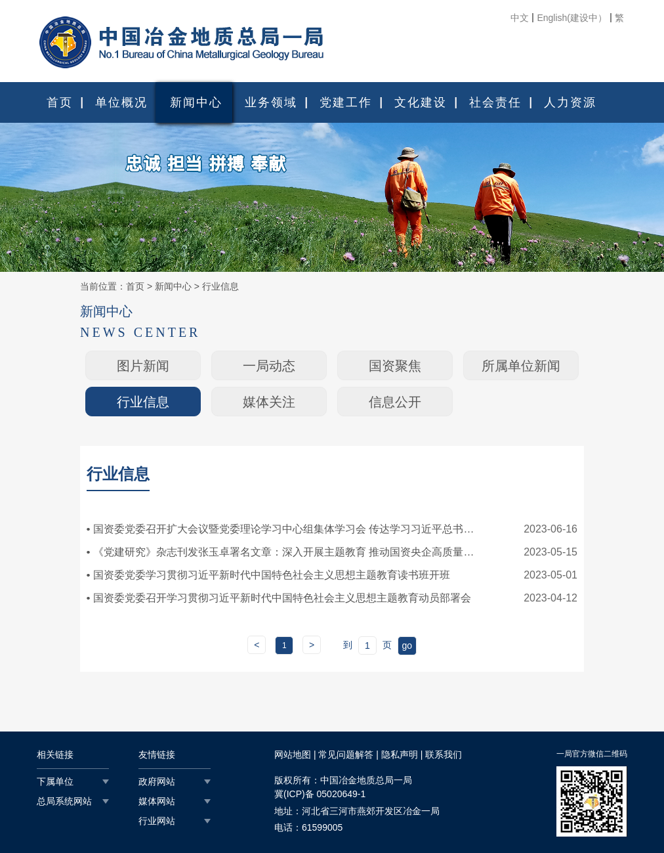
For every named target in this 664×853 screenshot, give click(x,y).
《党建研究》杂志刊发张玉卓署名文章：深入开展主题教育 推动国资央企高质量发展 (286, 552)
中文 (519, 17)
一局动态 (269, 366)
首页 (60, 102)
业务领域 (271, 102)
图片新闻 (143, 366)
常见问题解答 (345, 754)
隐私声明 (399, 754)
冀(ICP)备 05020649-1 (319, 794)
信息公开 (395, 402)
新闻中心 (196, 102)
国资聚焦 (395, 366)
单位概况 (121, 102)
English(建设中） (572, 17)
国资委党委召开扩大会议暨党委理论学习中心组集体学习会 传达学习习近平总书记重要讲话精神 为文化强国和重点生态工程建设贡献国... (286, 529)
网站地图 (292, 754)
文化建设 (420, 102)
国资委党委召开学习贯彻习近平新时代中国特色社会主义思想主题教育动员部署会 (282, 597)
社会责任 (495, 102)
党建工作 (346, 102)
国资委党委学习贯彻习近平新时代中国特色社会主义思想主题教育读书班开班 (271, 574)
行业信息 (220, 286)
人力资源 (570, 102)
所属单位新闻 (521, 366)
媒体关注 (269, 402)
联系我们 (443, 754)
